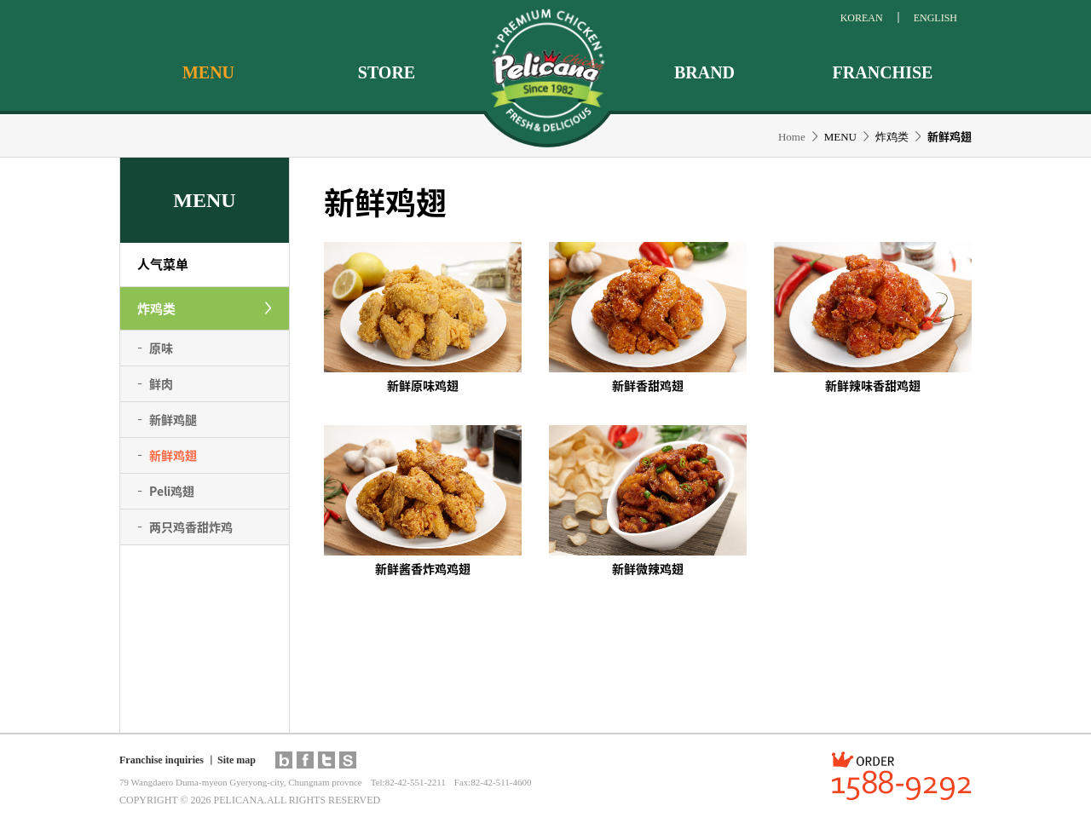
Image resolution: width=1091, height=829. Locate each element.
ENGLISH (935, 18)
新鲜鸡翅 (173, 454)
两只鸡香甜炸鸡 (191, 526)
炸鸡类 (156, 308)
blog (283, 760)
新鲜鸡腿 (173, 419)
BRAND (704, 72)
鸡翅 (171, 490)
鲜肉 (161, 383)
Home (791, 136)
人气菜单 (162, 264)
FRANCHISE (883, 72)
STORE (386, 72)
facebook (305, 760)
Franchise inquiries (161, 760)
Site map (236, 760)
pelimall (347, 760)
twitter (326, 760)
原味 (161, 347)
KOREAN (861, 18)
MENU (208, 72)
